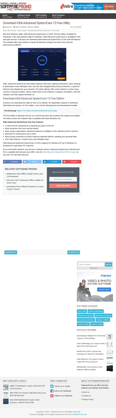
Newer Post (11, 252)
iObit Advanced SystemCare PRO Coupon (59, 152)
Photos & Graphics (85, 315)
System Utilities (103, 320)
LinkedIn (54, 162)
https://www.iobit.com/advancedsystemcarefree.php (37, 111)
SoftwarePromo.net (79, 414)
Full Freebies (41, 16)
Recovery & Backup (103, 315)
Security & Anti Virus (86, 320)
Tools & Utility (83, 324)
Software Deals (23, 16)
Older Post (74, 252)
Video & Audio (97, 324)
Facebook (14, 162)
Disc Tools (82, 311)
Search (108, 264)
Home (7, 16)
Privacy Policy (87, 399)
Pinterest (74, 162)
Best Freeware (58, 16)
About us (85, 392)
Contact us (86, 396)
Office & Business (96, 311)
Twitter (34, 162)
